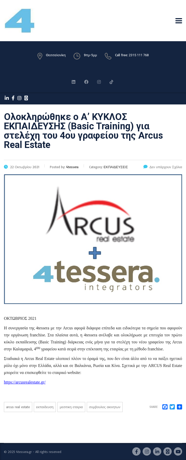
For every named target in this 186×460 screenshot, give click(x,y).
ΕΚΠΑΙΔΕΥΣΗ (45, 407)
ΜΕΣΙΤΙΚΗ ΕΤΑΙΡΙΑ (71, 407)
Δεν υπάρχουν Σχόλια (162, 167)
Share (153, 407)
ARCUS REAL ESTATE (18, 407)
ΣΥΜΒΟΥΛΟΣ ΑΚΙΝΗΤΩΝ (104, 407)
